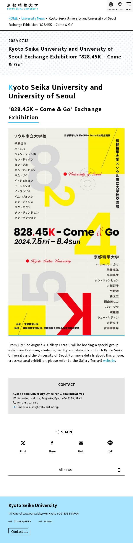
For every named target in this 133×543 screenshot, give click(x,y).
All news (90, 470)
